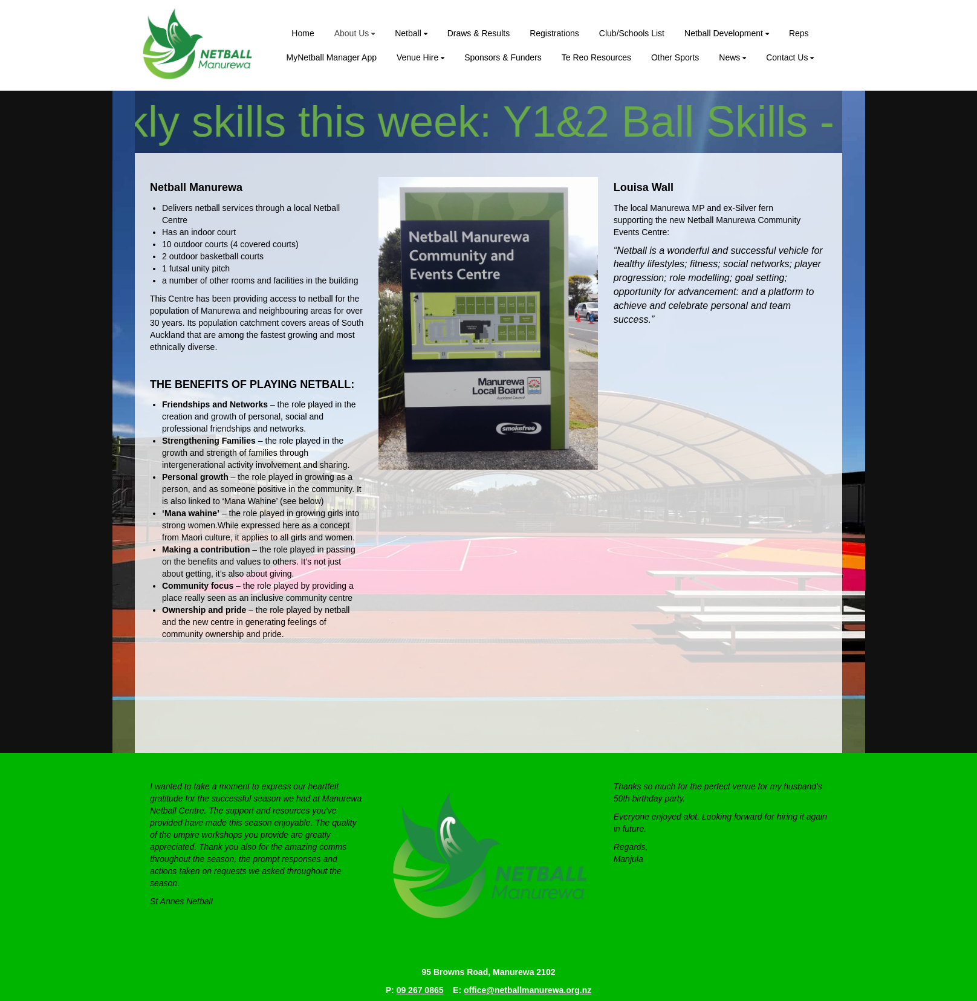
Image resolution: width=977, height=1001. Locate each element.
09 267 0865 (420, 990)
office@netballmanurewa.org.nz (527, 990)
